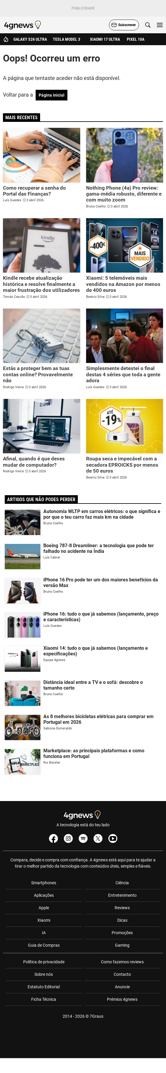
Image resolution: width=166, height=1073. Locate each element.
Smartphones (43, 882)
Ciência (122, 882)
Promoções (122, 932)
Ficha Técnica (43, 999)
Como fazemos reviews (122, 961)
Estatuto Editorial (44, 986)
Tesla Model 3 (66, 39)
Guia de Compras (44, 945)
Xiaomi (43, 920)
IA (44, 932)
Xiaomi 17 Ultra (105, 39)
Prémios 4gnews (122, 999)
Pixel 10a (135, 39)
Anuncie (122, 986)
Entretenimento (122, 895)
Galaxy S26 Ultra (30, 39)
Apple (44, 907)
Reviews (122, 907)
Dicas (122, 920)
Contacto (122, 974)
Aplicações (44, 895)
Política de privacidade (43, 961)
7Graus (96, 1016)
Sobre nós (43, 974)
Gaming (122, 945)
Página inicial (51, 95)
